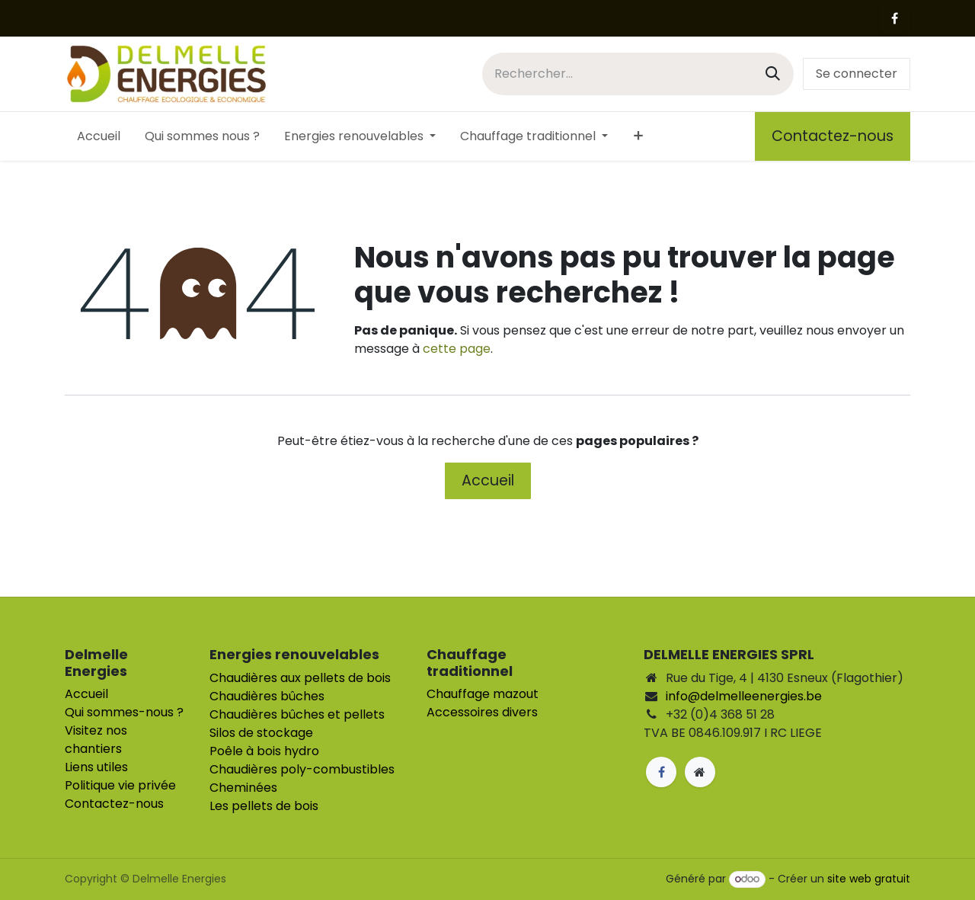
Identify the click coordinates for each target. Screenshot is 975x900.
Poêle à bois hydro (264, 751)
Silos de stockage (261, 732)
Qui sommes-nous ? (124, 712)
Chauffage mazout (483, 694)
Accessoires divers (482, 712)
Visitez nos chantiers (96, 739)
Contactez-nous (832, 136)
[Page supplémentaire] (700, 772)
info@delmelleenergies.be (744, 696)
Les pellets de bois (263, 806)
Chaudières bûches (266, 696)
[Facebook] (894, 18)
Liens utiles (96, 767)
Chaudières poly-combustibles (302, 769)
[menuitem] (99, 136)
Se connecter (856, 73)
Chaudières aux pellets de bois (300, 678)
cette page (457, 348)
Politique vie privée (120, 785)
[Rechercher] (773, 73)
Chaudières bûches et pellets (297, 714)
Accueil (488, 480)
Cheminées (243, 787)
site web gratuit (868, 878)
